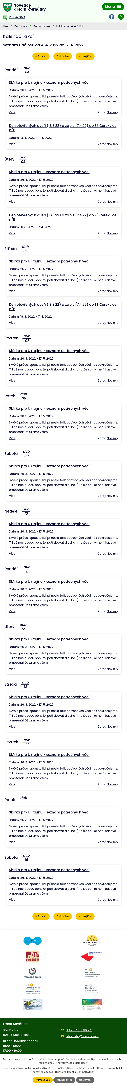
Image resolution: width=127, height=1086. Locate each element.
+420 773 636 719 (79, 1030)
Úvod (6, 26)
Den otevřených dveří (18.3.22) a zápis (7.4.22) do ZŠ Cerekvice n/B (62, 127)
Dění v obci (21, 26)
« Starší (41, 56)
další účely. (81, 1063)
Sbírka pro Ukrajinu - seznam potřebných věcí (49, 82)
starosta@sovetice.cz (82, 1036)
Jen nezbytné (64, 1080)
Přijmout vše (43, 1080)
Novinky (112, 112)
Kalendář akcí (42, 26)
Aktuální (62, 56)
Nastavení (85, 1080)
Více (12, 112)
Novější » (85, 56)
